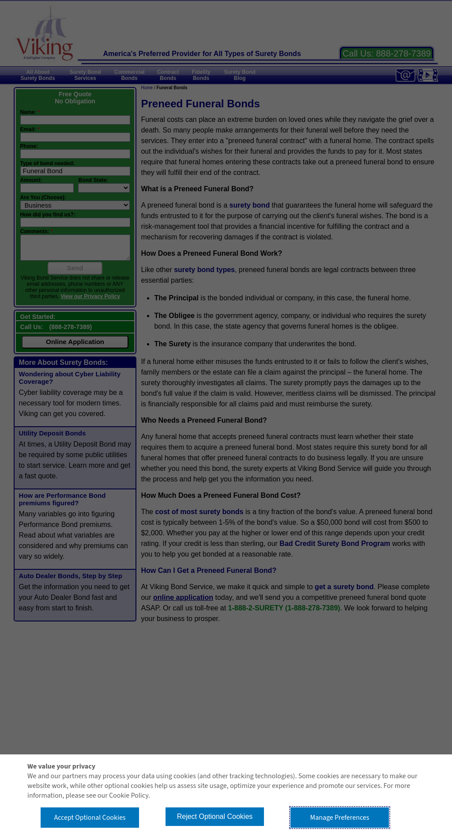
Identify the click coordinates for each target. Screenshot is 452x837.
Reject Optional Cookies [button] (215, 816)
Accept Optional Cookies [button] (89, 817)
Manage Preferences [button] (339, 817)
